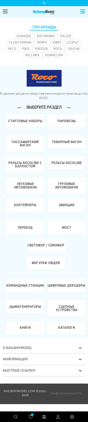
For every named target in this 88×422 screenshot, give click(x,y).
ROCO (58, 49)
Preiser (41, 49)
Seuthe (74, 49)
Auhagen (24, 36)
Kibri (57, 42)
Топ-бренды (44, 27)
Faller (65, 36)
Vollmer (32, 55)
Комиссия (54, 55)
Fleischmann (20, 42)
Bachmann (46, 36)
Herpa (42, 42)
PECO (12, 49)
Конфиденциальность (66, 393)
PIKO (26, 49)
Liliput (73, 42)
